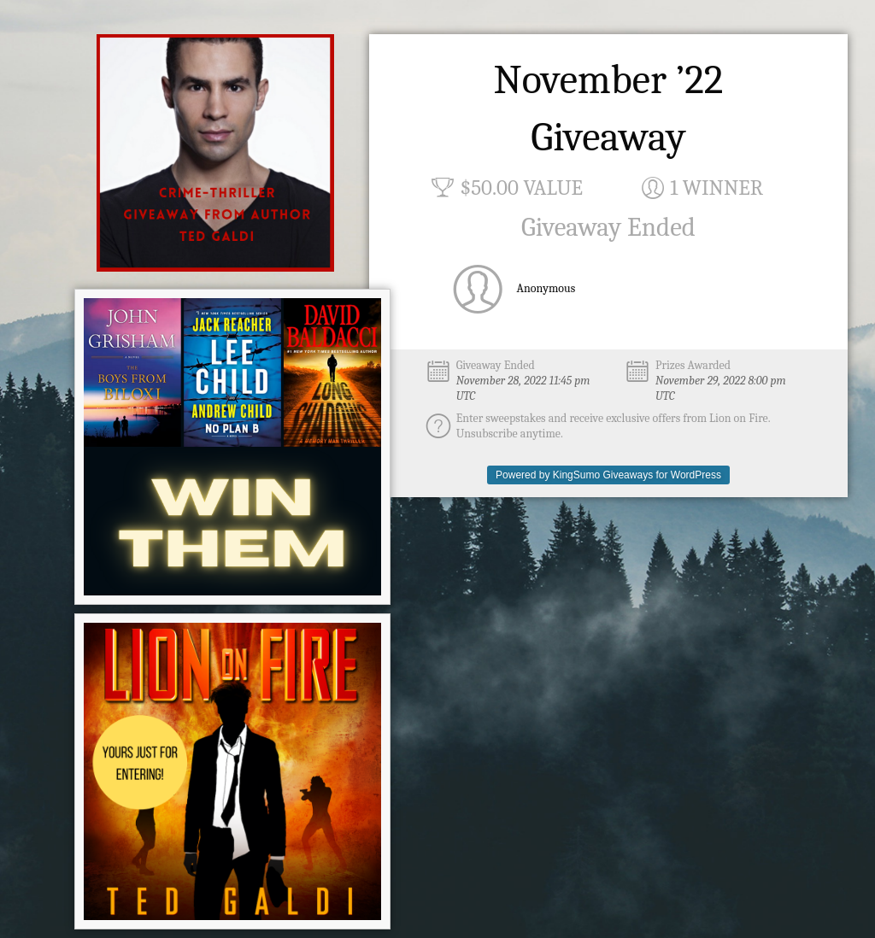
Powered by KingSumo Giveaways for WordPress (608, 475)
